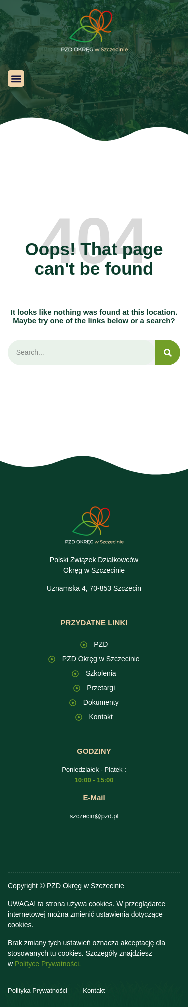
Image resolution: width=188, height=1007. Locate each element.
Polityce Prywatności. (48, 964)
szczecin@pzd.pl (94, 816)
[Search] (167, 352)
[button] (16, 78)
